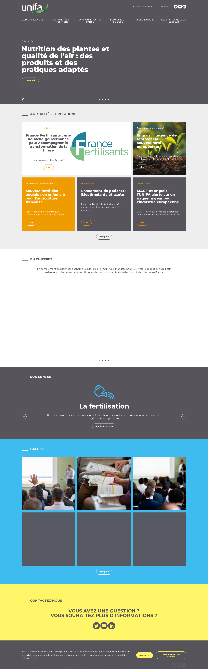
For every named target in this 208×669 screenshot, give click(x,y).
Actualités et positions (62, 21)
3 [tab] (105, 99)
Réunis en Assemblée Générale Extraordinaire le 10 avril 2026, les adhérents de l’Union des (48, 163)
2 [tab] (102, 99)
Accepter (144, 655)
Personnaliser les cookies (171, 655)
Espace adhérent (142, 6)
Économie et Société (118, 21)
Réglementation (145, 20)
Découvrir (30, 80)
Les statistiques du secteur (173, 21)
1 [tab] (99, 99)
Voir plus (104, 236)
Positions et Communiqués (151, 128)
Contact (164, 6)
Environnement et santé (90, 21)
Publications (87, 183)
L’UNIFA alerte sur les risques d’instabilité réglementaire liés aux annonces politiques (159, 213)
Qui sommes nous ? (33, 20)
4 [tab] (108, 99)
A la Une (48, 128)
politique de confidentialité (51, 655)
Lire (48, 171)
